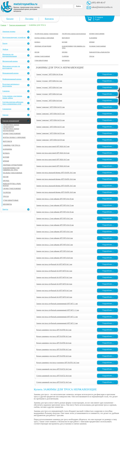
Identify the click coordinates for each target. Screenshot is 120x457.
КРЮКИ (92, 42)
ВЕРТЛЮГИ (66, 38)
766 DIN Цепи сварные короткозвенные (74, 34)
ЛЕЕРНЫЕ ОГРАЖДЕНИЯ (43, 46)
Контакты (49, 19)
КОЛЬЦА (37, 42)
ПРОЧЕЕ (64, 52)
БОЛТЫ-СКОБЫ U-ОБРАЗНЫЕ (44, 38)
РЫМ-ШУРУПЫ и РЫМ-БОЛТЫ (99, 52)
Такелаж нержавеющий (17, 25)
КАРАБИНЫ (93, 38)
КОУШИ (64, 42)
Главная (3, 25)
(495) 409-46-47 (98, 2)
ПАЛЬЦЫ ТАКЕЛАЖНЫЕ (97, 46)
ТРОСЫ (91, 56)
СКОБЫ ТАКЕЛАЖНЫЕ (42, 56)
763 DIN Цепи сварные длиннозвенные (46, 34)
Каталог (10, 19)
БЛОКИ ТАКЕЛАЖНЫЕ (97, 34)
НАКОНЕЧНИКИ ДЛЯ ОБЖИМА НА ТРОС (73, 47)
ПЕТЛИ (37, 52)
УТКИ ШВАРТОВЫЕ (41, 60)
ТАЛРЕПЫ (65, 56)
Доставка (29, 19)
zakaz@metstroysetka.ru (102, 7)
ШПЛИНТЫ (66, 60)
